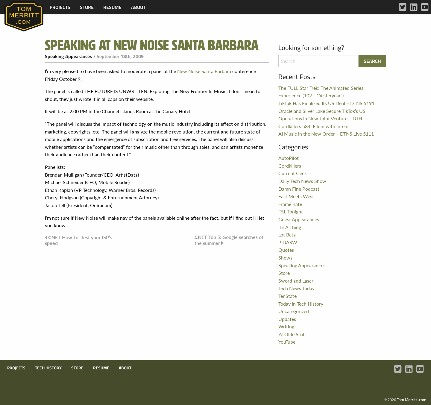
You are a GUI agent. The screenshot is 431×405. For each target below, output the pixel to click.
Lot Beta (287, 234)
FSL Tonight (290, 211)
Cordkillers (289, 165)
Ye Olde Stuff (292, 334)
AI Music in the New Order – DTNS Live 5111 (326, 133)
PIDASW (287, 242)
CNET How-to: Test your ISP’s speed (78, 240)
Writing (286, 326)
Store (87, 7)
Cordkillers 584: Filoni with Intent (313, 126)
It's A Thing (289, 227)
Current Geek (292, 173)
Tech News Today (296, 288)
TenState (287, 295)
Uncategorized (293, 311)
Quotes (286, 249)
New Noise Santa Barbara (204, 71)
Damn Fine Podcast (298, 188)
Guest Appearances (298, 219)
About (138, 7)
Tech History (48, 368)
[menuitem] (60, 7)
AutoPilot (288, 157)
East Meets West (296, 196)
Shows (285, 257)
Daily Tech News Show (302, 181)
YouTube (286, 341)
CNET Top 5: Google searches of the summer (229, 239)
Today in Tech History (300, 303)
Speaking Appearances (68, 56)
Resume (112, 7)
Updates (287, 318)
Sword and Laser (295, 280)
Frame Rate (290, 204)
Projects (60, 7)
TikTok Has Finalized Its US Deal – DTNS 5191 (326, 103)
